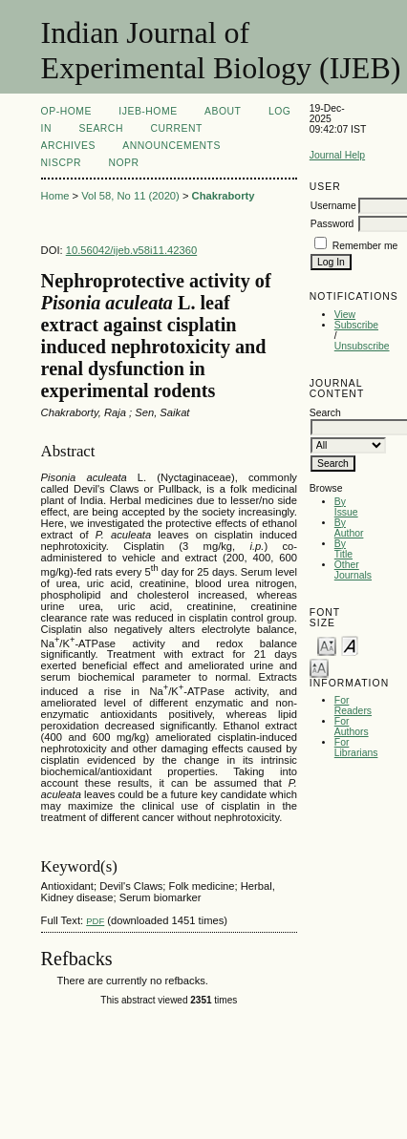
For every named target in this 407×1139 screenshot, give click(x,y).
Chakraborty (223, 195)
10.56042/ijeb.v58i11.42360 (131, 250)
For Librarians (356, 747)
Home (55, 195)
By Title (343, 548)
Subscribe (356, 325)
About (222, 111)
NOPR (123, 163)
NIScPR (61, 163)
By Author (349, 527)
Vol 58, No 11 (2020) (130, 195)
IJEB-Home (147, 111)
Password (332, 224)
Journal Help (337, 155)
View (344, 314)
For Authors (351, 726)
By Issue (346, 506)
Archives (68, 145)
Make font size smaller (326, 645)
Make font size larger (319, 667)
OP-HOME (66, 111)
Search (100, 128)
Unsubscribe (362, 346)
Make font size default (349, 645)
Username (333, 205)
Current (176, 128)
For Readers (353, 705)
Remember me (365, 246)
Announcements (171, 145)
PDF (95, 921)
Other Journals (353, 569)
